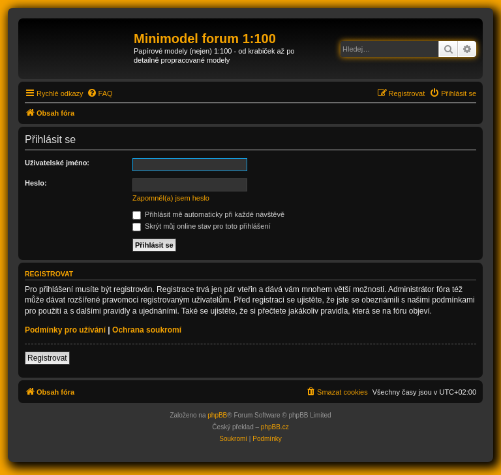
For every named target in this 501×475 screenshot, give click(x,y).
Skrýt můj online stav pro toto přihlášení (201, 226)
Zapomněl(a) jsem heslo (170, 198)
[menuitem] (100, 93)
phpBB (217, 415)
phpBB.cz (275, 427)
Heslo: (36, 183)
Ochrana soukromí (146, 330)
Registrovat (47, 358)
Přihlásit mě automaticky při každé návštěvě (208, 214)
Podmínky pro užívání (65, 330)
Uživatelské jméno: (57, 163)
